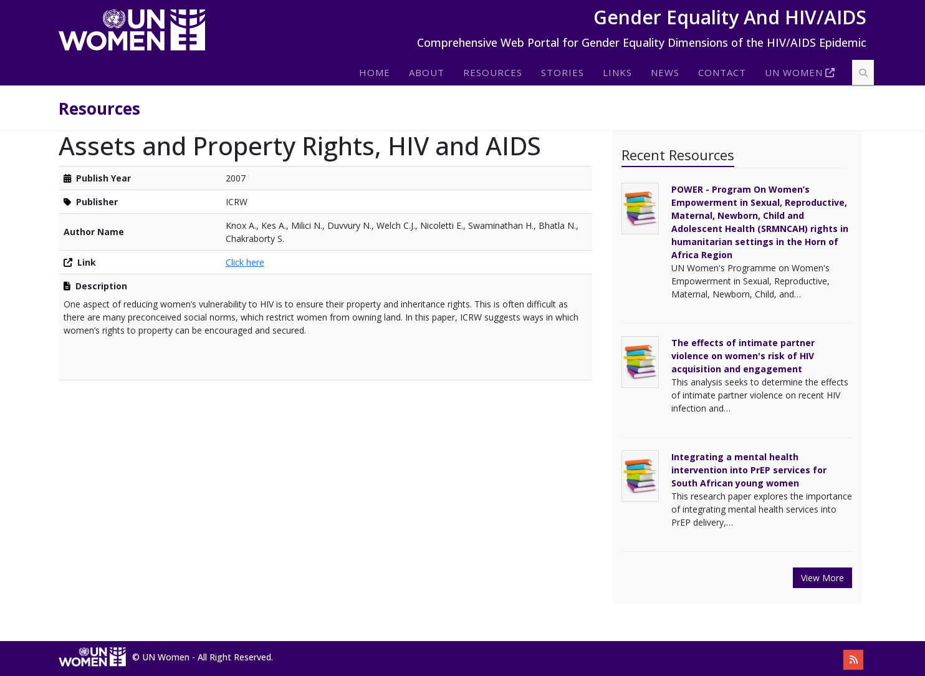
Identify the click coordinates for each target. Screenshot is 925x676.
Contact (722, 72)
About (426, 72)
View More (822, 578)
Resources (492, 72)
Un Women (794, 72)
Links (617, 72)
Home (374, 72)
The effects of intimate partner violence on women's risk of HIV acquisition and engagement (743, 356)
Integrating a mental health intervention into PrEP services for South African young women (749, 470)
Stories (562, 72)
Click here (245, 262)
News (665, 72)
